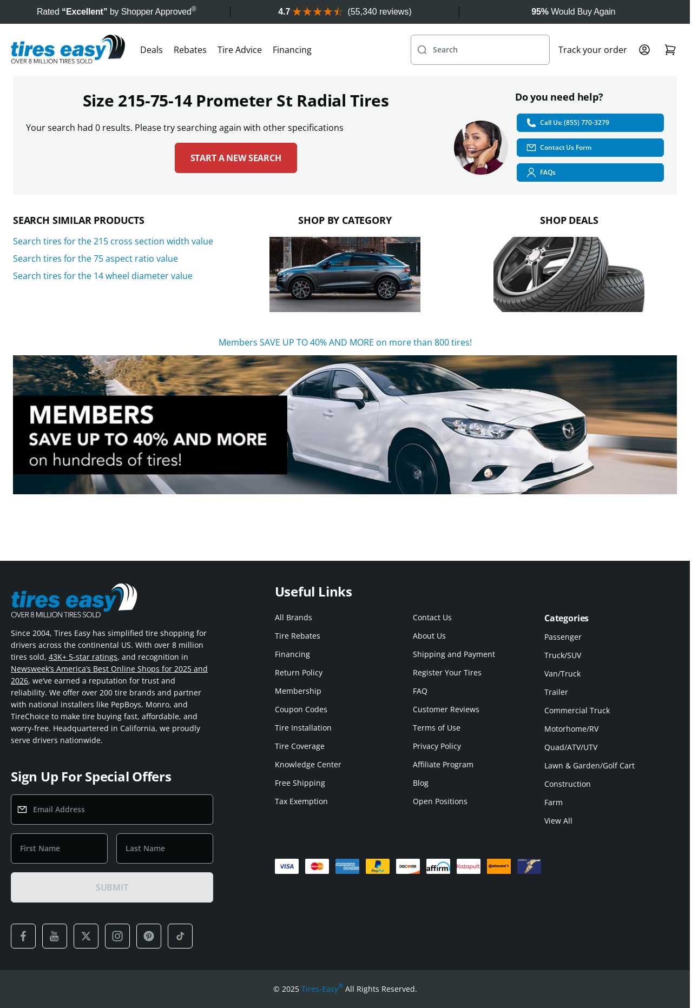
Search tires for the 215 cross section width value (113, 241)
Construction (567, 784)
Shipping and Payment (454, 654)
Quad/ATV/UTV (570, 747)
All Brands (293, 617)
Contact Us (432, 617)
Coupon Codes (301, 709)
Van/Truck (562, 673)
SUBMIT (112, 887)
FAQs (541, 172)
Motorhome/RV (571, 729)
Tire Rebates (297, 636)
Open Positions (440, 801)
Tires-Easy (322, 989)
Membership (298, 691)
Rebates (190, 50)
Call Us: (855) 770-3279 (567, 122)
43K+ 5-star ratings (83, 657)
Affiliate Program (443, 764)
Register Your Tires (447, 672)
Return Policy (298, 672)
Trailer (556, 692)
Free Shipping (300, 783)
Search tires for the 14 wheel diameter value (103, 275)
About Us (429, 636)
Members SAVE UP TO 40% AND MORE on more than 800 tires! (345, 342)
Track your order (592, 50)
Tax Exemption (301, 801)
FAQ (420, 691)
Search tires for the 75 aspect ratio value (95, 258)
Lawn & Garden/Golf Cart (589, 765)
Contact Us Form (558, 147)
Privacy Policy (437, 746)
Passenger (563, 637)
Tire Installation (303, 727)
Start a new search (235, 158)
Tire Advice (240, 50)
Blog (421, 783)
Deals (151, 50)
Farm (553, 802)
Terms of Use (436, 727)
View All (558, 820)
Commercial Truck (577, 710)
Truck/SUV (562, 655)
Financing (292, 50)
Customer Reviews (446, 709)
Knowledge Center (308, 764)
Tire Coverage (300, 746)
